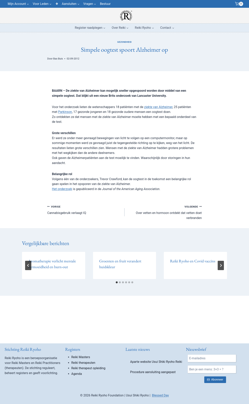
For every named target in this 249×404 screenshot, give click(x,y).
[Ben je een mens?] (212, 369)
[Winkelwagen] (239, 4)
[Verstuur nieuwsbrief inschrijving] (215, 379)
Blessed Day (160, 395)
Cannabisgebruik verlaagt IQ (84, 209)
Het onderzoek (62, 189)
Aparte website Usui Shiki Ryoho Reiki (156, 362)
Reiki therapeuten (83, 363)
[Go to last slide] (28, 265)
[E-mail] (212, 358)
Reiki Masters (80, 357)
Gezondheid (124, 42)
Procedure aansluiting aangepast (153, 372)
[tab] (117, 282)
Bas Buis (58, 58)
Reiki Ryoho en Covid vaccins (192, 261)
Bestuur (105, 4)
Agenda (76, 374)
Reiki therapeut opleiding (88, 368)
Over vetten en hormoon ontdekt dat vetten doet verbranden (165, 212)
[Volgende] (221, 265)
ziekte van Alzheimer (158, 107)
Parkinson (65, 112)
